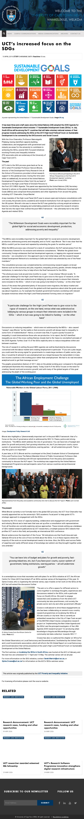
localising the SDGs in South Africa (33, 652)
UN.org (61, 117)
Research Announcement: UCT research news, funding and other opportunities (20, 725)
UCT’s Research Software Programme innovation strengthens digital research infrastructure (62, 766)
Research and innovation (14, 697)
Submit (45, 803)
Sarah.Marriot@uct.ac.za (54, 658)
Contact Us (75, 34)
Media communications (48, 34)
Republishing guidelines (60, 817)
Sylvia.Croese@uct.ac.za (12, 661)
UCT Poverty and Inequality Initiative (52, 673)
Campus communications (25, 34)
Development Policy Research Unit (18, 431)
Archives (64, 34)
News (9, 34)
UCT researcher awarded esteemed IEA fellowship (21, 764)
